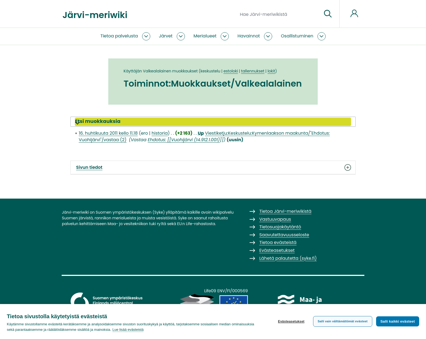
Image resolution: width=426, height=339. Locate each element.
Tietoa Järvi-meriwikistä (285, 211)
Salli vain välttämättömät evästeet (343, 321)
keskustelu (210, 71)
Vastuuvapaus (275, 219)
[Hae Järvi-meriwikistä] (279, 14)
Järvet (166, 36)
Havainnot (249, 36)
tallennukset (252, 71)
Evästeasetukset (291, 321)
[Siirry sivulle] (328, 14)
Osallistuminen (297, 36)
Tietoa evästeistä (277, 242)
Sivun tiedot (213, 167)
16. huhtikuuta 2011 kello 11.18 (108, 133)
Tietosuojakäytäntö (280, 227)
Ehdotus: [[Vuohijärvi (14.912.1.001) (184, 140)
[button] (213, 122)
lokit (271, 71)
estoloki (230, 71)
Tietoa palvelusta (119, 36)
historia (160, 133)
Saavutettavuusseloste (284, 235)
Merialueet (205, 36)
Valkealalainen (157, 71)
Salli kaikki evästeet (397, 321)
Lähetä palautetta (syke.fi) (288, 258)
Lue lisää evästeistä (127, 330)
